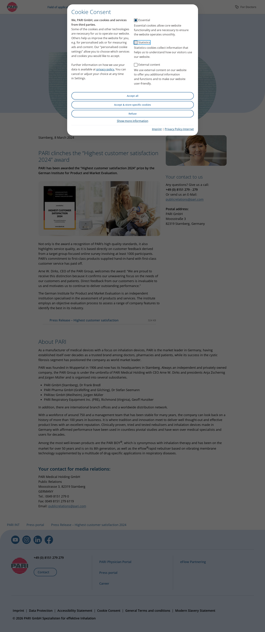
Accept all (132, 95)
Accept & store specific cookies (132, 104)
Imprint (157, 129)
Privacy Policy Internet (179, 129)
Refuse (133, 113)
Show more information (132, 121)
